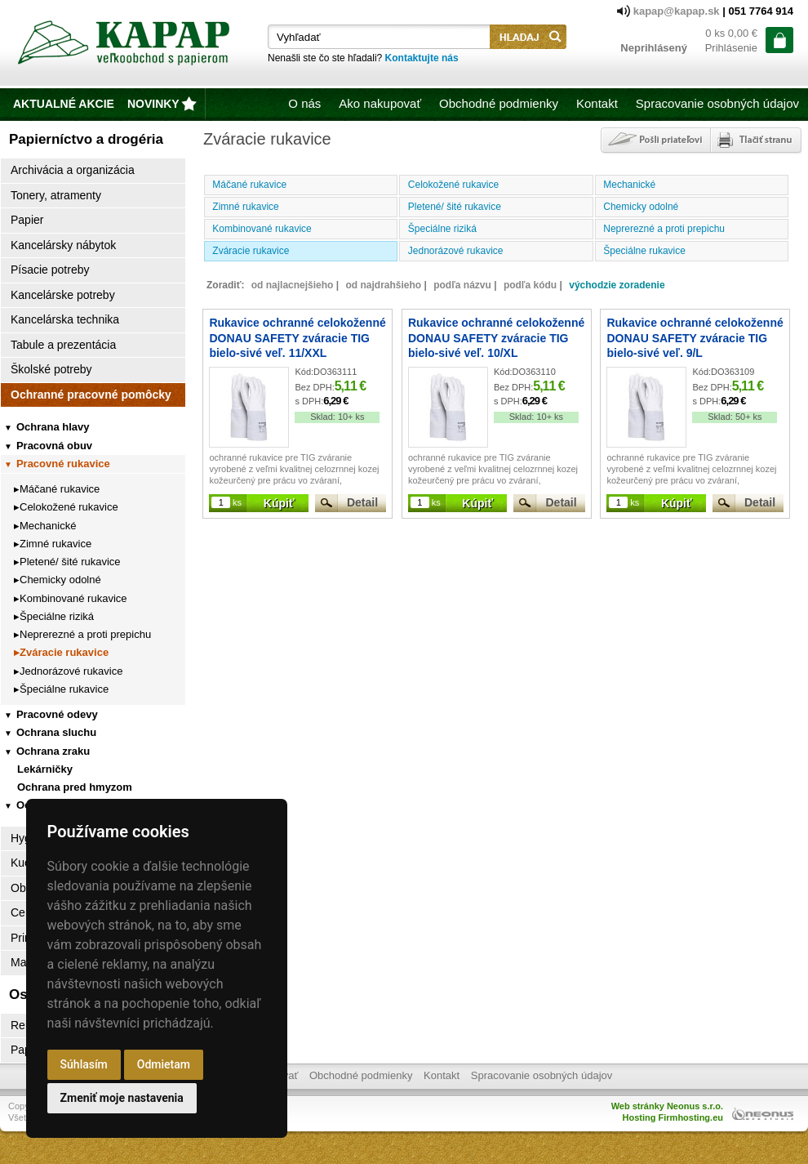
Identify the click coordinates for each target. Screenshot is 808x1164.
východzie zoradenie (616, 285)
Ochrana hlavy (47, 427)
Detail (362, 502)
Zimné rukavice (55, 543)
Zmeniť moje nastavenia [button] (122, 1097)
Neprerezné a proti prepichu (85, 634)
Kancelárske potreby (63, 294)
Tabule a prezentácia (63, 344)
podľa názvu (462, 285)
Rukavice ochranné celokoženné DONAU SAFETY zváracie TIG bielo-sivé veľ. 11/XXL (297, 337)
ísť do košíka (779, 40)
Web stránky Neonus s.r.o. (667, 1106)
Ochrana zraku (47, 751)
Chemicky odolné (60, 579)
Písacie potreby (50, 269)
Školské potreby (51, 369)
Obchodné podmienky (498, 103)
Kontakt (597, 103)
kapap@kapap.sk (678, 11)
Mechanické (48, 526)
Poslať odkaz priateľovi (654, 140)
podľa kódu (530, 285)
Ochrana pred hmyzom (74, 787)
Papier (27, 219)
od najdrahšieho (383, 285)
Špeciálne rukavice (64, 689)
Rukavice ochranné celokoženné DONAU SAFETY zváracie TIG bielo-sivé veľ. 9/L (694, 337)
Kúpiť (279, 503)
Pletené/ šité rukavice (70, 561)
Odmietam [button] (163, 1064)
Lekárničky (45, 769)
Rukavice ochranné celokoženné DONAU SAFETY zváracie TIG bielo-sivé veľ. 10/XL (496, 337)
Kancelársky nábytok (63, 245)
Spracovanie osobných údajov (717, 103)
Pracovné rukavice (57, 463)
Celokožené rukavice (69, 507)
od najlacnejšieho (292, 285)
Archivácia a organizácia (73, 169)
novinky (153, 103)
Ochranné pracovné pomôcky (91, 394)
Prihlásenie (731, 48)
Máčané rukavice (60, 489)
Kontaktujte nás (422, 58)
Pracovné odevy (51, 714)
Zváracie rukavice (64, 652)
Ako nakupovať (380, 103)
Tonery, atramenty (56, 195)
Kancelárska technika (65, 319)
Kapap (125, 45)
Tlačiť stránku (755, 140)
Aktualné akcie (63, 103)
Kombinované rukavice (73, 598)
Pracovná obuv (48, 445)
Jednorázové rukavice (71, 671)
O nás (304, 103)
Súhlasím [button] (84, 1064)
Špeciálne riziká (57, 616)
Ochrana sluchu (50, 732)
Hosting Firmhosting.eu (673, 1117)
